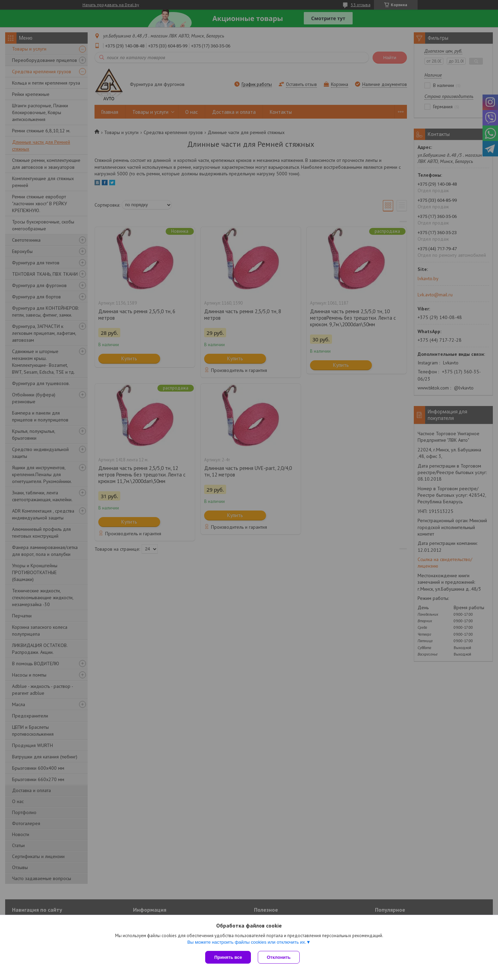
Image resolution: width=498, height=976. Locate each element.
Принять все (228, 957)
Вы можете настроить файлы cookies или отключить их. (246, 942)
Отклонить (278, 957)
